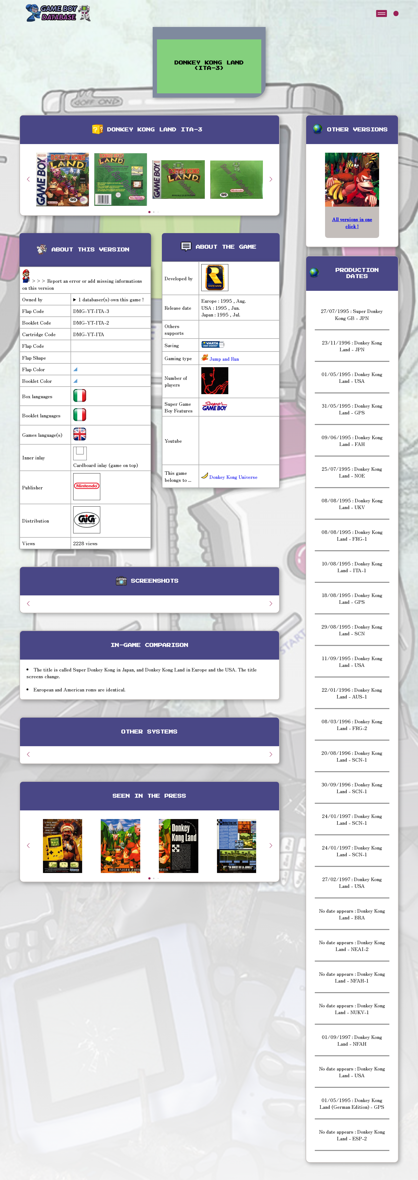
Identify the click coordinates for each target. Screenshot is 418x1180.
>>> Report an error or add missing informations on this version (82, 284)
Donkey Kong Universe (229, 476)
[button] (271, 179)
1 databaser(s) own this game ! (111, 299)
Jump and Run (223, 358)
